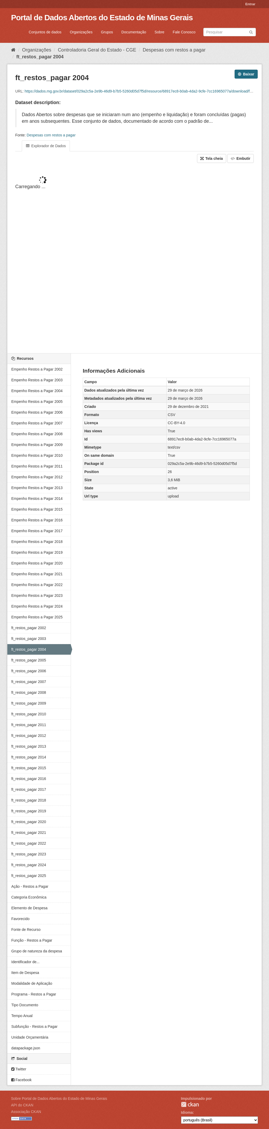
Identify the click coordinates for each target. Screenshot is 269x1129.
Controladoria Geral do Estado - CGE (97, 50)
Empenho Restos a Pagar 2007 (37, 423)
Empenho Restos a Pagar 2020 (37, 563)
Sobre (159, 32)
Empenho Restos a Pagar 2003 (37, 380)
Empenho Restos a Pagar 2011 (37, 466)
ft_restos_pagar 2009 (28, 703)
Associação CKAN (26, 1112)
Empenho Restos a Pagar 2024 (37, 606)
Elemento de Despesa (29, 908)
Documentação (133, 32)
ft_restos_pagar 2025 (28, 876)
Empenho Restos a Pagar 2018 (37, 542)
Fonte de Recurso (25, 929)
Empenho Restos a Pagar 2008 (37, 434)
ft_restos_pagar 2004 (40, 56)
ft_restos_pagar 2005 (28, 660)
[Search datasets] (229, 32)
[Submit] (251, 31)
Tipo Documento (24, 1005)
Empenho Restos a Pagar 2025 (37, 617)
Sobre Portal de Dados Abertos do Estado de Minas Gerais (59, 1098)
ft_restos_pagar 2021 (28, 832)
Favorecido (20, 919)
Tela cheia (211, 158)
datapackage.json (25, 1048)
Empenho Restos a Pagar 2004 (37, 391)
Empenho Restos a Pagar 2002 (37, 369)
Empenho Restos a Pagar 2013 (37, 488)
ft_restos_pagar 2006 (28, 671)
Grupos (107, 32)
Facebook (21, 1080)
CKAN (190, 1104)
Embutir (240, 158)
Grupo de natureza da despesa (36, 951)
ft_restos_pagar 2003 (28, 639)
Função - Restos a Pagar (31, 940)
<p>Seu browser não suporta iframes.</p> (134, 258)
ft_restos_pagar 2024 (28, 865)
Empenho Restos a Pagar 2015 (37, 509)
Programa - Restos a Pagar (33, 994)
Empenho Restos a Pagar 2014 (37, 498)
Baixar (246, 74)
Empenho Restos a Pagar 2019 (37, 552)
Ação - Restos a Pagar (29, 886)
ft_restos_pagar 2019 (28, 811)
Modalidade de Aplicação (31, 983)
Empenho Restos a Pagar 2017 (37, 531)
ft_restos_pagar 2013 (28, 746)
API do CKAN (22, 1105)
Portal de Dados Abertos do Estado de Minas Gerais (102, 17)
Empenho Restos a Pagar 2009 (37, 445)
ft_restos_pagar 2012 (28, 735)
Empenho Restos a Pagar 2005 (37, 401)
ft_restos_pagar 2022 (28, 843)
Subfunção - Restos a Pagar (34, 1026)
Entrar (250, 4)
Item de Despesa (25, 973)
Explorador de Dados (46, 146)
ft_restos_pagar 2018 (28, 800)
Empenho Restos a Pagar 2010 (37, 455)
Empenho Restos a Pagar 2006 (37, 412)
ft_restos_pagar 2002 (28, 628)
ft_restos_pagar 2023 (28, 854)
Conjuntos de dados (45, 32)
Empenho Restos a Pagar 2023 (37, 595)
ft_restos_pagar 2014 (28, 757)
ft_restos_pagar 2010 (28, 714)
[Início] (13, 50)
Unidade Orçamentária (29, 1037)
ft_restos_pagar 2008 (28, 692)
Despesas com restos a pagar (174, 50)
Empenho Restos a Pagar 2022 (37, 585)
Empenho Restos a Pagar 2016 (37, 520)
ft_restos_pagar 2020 (28, 822)
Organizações (81, 32)
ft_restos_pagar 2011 (28, 725)
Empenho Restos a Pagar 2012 (37, 477)
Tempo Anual (22, 1016)
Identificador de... (25, 962)
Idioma (187, 1112)
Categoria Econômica (28, 897)
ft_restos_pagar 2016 (28, 779)
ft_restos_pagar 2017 (28, 789)
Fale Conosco (184, 32)
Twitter (18, 1069)
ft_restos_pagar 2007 (28, 682)
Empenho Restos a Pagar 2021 (37, 574)
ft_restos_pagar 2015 (28, 768)
